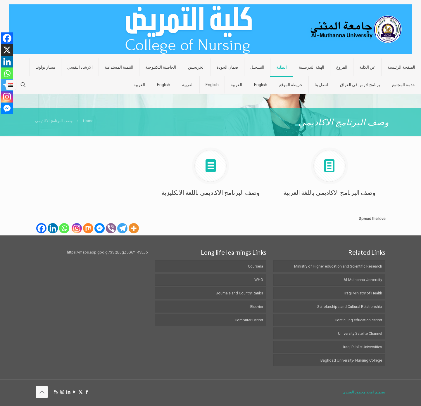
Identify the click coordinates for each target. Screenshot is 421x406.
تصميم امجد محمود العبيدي (364, 392)
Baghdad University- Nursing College (351, 360)
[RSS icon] (56, 392)
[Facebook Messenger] (99, 228)
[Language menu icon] (11, 85)
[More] (134, 228)
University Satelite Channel (360, 333)
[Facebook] (41, 228)
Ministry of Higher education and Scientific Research (338, 266)
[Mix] (88, 228)
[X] (7, 50)
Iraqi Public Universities (362, 347)
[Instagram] (77, 228)
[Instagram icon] (62, 392)
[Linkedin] (53, 228)
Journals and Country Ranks (239, 293)
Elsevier (256, 306)
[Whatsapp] (64, 228)
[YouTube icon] (74, 392)
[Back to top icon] (42, 392)
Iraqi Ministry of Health (363, 293)
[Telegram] (122, 228)
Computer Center (249, 320)
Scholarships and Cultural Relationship (349, 306)
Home (88, 121)
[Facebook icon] (86, 392)
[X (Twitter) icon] (80, 392)
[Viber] (111, 228)
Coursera (255, 266)
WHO (258, 279)
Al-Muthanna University (363, 279)
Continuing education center (358, 320)
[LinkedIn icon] (68, 392)
